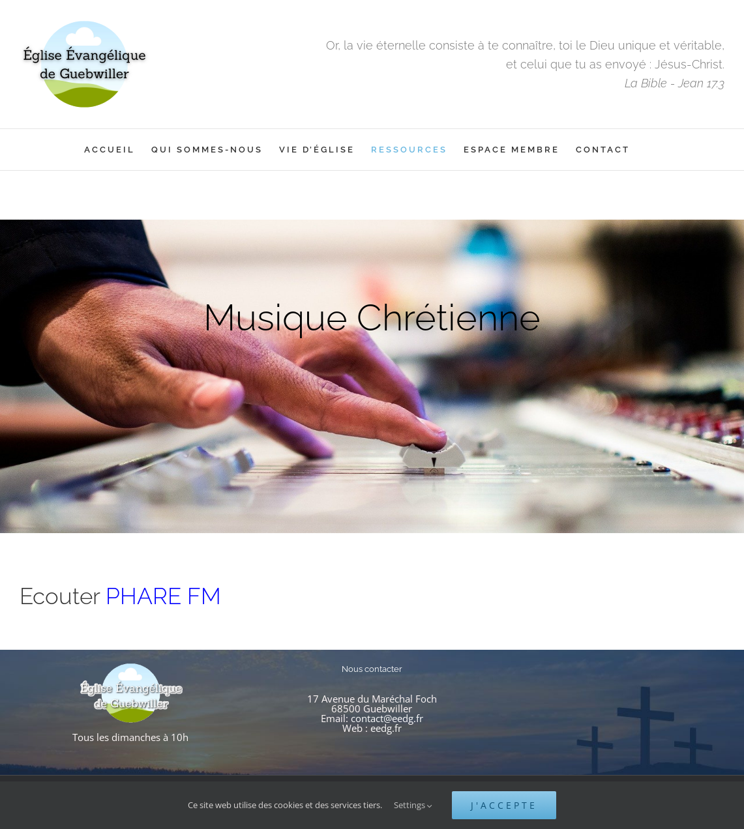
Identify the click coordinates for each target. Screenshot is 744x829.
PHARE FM (163, 596)
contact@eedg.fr (387, 718)
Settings (413, 805)
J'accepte (504, 805)
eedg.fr (386, 727)
